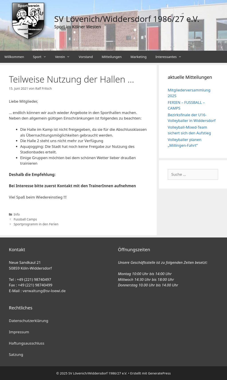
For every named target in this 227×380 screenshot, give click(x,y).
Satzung (16, 354)
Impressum (19, 331)
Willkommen (14, 56)
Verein (64, 57)
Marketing (139, 56)
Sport (42, 57)
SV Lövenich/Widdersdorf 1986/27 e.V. (127, 18)
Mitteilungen (112, 56)
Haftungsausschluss (26, 343)
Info (17, 214)
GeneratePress (159, 373)
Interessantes (170, 57)
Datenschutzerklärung (28, 320)
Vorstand (86, 56)
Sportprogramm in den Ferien (36, 224)
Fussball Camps (25, 219)
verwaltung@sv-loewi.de (44, 290)
